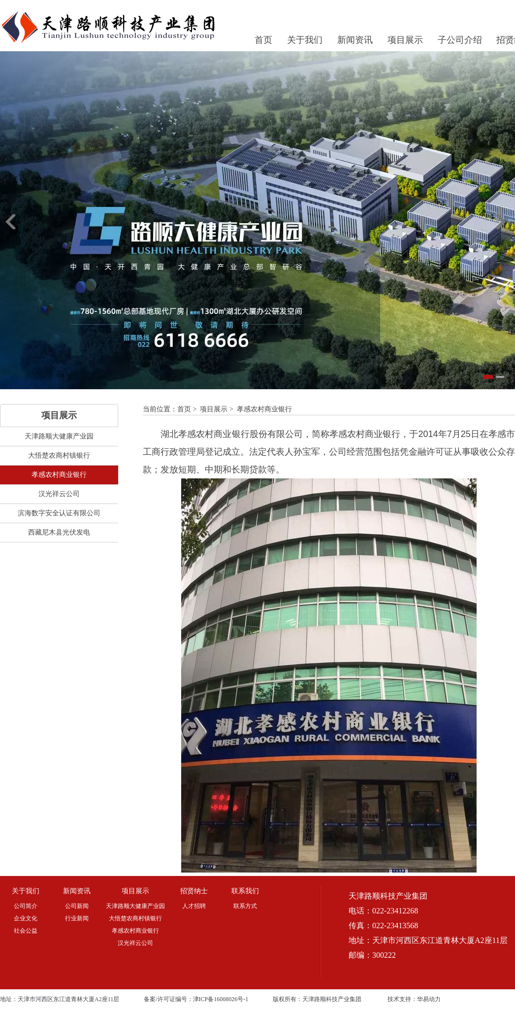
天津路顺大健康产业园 (135, 906)
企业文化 (25, 918)
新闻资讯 (355, 40)
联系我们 (245, 891)
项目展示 (405, 40)
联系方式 (245, 906)
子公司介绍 (460, 40)
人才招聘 (194, 906)
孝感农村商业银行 (264, 409)
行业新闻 (77, 918)
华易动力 (429, 999)
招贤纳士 (194, 891)
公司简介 (25, 906)
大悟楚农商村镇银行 (135, 918)
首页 (263, 40)
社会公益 (25, 930)
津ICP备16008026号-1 (221, 999)
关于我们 (304, 40)
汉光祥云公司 (135, 943)
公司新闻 (77, 906)
